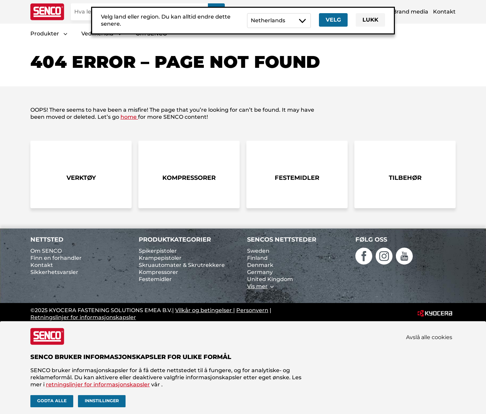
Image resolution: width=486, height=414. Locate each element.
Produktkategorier (175, 239)
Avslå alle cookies (429, 337)
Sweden (258, 251)
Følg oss (371, 239)
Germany (260, 272)
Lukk (370, 20)
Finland (257, 258)
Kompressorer (158, 272)
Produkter (44, 33)
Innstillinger (102, 400)
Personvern (252, 310)
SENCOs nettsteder (281, 239)
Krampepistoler (160, 258)
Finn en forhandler (56, 258)
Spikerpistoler (158, 251)
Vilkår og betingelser (204, 310)
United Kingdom (270, 279)
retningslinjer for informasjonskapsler (98, 384)
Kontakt (444, 11)
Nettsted (46, 239)
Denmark (260, 265)
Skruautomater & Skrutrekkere (182, 265)
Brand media (410, 11)
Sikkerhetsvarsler (54, 272)
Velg (333, 20)
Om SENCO (46, 251)
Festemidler (155, 279)
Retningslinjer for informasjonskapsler (83, 317)
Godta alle (51, 400)
